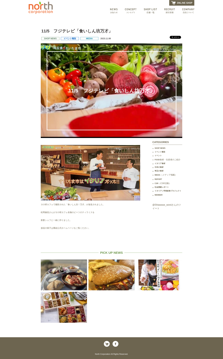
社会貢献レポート (162, 187)
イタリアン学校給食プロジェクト (168, 191)
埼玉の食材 (159, 171)
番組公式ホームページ (63, 228)
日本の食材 (159, 167)
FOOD (167, 159)
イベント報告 (160, 152)
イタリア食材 (160, 163)
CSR (163, 183)
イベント (158, 156)
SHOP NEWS (160, 148)
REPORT (158, 179)
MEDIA (166, 175)
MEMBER (158, 195)
